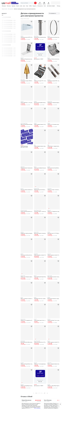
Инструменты (40, 5)
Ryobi (35, 297)
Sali (34, 79)
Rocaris (22, 188)
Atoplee (22, 232)
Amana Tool (50, 101)
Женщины (4, 5)
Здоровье (13, 5)
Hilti (48, 145)
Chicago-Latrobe (24, 210)
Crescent (49, 253)
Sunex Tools (50, 275)
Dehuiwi (49, 210)
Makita (22, 36)
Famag (49, 384)
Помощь (58, 5)
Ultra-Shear (36, 36)
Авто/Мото (46, 5)
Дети (21, 5)
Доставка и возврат (51, 5)
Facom (49, 341)
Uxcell (35, 123)
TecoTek (22, 362)
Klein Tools (23, 79)
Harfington (50, 188)
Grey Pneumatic (37, 341)
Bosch (49, 57)
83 (44, 393)
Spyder (49, 166)
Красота (17, 5)
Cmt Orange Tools (24, 123)
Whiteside (23, 166)
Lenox (49, 36)
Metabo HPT (36, 188)
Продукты (35, 5)
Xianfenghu (23, 341)
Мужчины (9, 5)
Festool (22, 57)
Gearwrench (23, 319)
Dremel (35, 362)
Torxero (22, 101)
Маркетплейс (4, 8)
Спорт (27, 5)
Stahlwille (36, 253)
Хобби (30, 5)
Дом (24, 5)
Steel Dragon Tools (37, 210)
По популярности (52, 13)
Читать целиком (37, 408)
